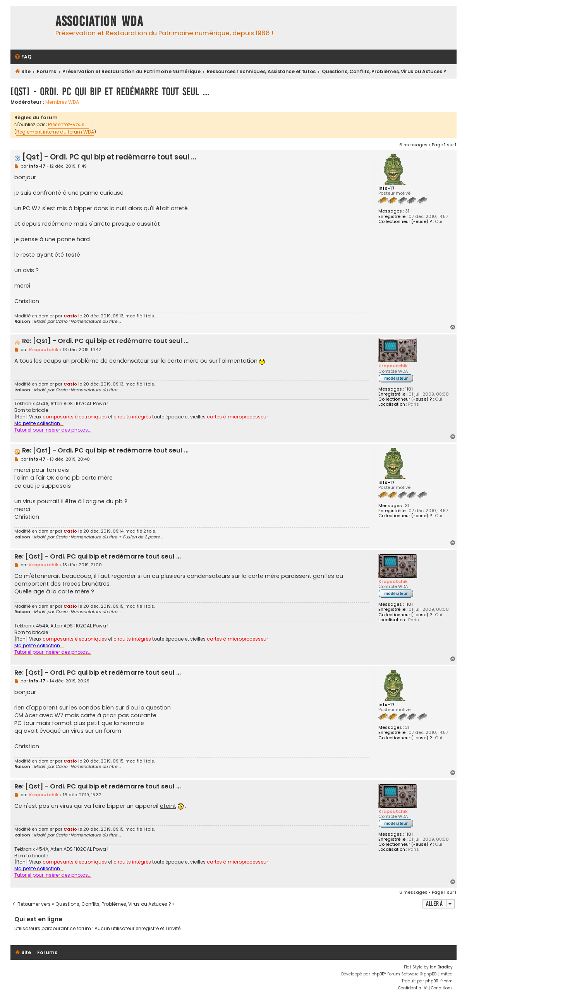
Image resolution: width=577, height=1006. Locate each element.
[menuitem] (22, 57)
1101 (409, 389)
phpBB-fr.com (439, 981)
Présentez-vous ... (68, 124)
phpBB (377, 974)
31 (407, 211)
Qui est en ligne (38, 919)
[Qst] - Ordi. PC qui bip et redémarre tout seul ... (110, 92)
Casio (70, 316)
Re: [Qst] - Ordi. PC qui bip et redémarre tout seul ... (105, 341)
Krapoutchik (393, 366)
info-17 (386, 188)
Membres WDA (62, 102)
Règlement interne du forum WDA (55, 132)
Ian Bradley (441, 967)
